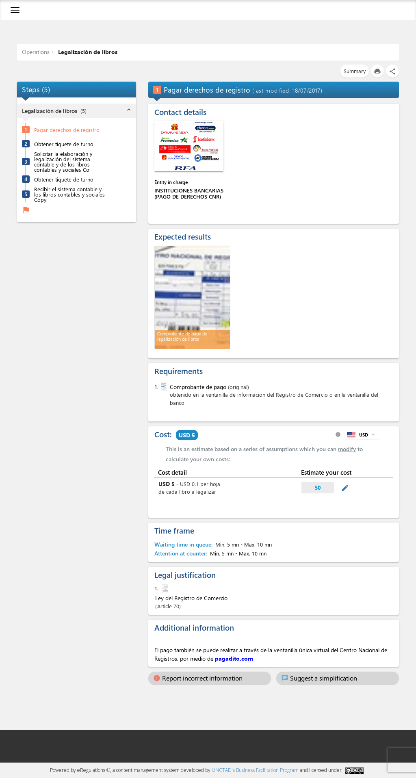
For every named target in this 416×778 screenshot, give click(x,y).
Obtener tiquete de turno (63, 144)
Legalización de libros (86, 52)
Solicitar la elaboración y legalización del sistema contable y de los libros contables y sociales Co (63, 161)
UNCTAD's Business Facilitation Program (255, 770)
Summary (355, 70)
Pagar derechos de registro (67, 129)
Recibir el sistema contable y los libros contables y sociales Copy (69, 194)
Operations (36, 52)
